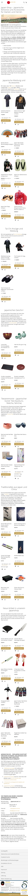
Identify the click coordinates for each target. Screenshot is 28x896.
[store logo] (10, 2)
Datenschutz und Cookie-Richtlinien (10, 854)
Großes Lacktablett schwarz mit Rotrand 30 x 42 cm (7, 378)
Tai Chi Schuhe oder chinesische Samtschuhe (12, 778)
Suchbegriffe (4, 851)
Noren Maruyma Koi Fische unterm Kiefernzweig (6, 525)
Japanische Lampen (9, 786)
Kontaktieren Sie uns (6, 863)
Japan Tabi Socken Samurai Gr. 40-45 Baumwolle (18, 144)
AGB (2, 866)
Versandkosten (4, 118)
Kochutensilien (13, 322)
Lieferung (3, 875)
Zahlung (3, 872)
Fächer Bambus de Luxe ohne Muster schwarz (7, 639)
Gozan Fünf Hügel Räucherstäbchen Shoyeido (5, 557)
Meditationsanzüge (9, 768)
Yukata (9, 87)
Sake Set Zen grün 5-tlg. (20, 344)
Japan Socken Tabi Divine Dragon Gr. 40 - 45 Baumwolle (20, 702)
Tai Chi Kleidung (18, 234)
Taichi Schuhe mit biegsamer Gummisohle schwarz (7, 289)
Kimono (13, 86)
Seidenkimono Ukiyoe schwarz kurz (6, 175)
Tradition (6, 494)
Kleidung (16, 89)
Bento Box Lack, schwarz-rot (5, 588)
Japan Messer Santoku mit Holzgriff (6, 669)
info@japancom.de (14, 810)
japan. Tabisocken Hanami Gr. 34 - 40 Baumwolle (5, 734)
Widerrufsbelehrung (6, 879)
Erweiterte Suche (5, 857)
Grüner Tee (10, 414)
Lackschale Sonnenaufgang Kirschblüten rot (5, 346)
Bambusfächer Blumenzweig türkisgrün (7, 143)
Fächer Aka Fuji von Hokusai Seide (19, 588)
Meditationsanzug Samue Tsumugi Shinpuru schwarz (5, 257)
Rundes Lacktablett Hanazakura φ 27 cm (19, 377)
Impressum (4, 869)
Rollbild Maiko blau (19, 555)
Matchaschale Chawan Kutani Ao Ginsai (6, 465)
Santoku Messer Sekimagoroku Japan (19, 639)
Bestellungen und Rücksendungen (10, 860)
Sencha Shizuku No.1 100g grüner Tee (19, 465)
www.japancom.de (15, 808)
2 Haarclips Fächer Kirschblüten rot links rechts (19, 670)
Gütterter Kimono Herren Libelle (5, 111)
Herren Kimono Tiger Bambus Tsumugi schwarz (19, 112)
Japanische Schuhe (9, 776)
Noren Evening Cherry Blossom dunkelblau (20, 524)
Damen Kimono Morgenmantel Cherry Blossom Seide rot (20, 208)
